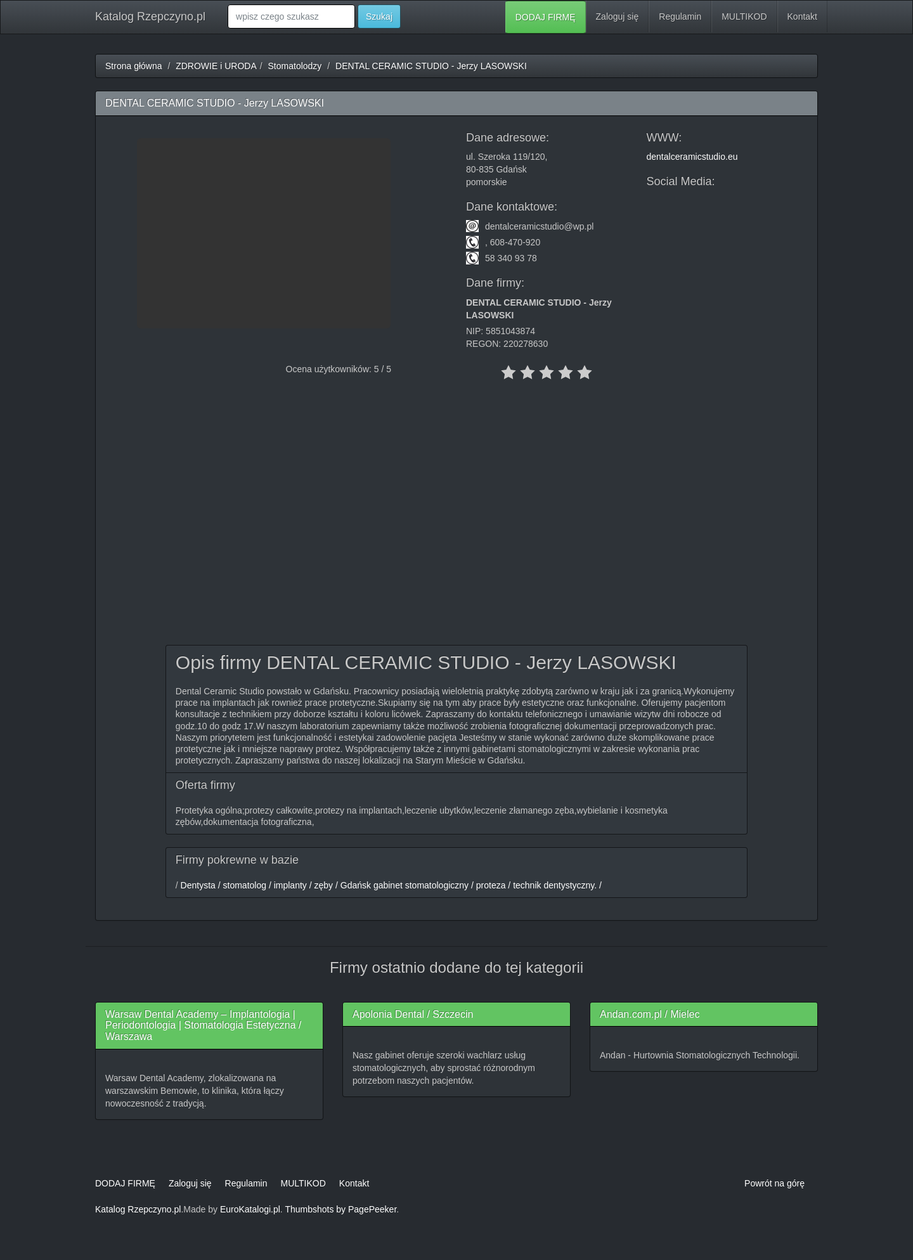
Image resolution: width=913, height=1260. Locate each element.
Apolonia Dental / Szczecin (413, 1014)
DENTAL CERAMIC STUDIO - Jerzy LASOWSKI (431, 66)
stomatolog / (246, 885)
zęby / (325, 885)
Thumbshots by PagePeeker (340, 1209)
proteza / (492, 885)
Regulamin (680, 16)
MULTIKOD (744, 16)
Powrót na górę (774, 1183)
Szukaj (379, 16)
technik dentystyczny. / (556, 885)
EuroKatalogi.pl (250, 1209)
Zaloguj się (617, 16)
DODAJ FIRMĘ (545, 17)
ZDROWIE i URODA (216, 66)
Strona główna (133, 66)
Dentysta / (199, 885)
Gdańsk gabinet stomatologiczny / (406, 885)
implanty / (291, 885)
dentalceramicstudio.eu (692, 157)
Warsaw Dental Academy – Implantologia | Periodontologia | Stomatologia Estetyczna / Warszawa (203, 1025)
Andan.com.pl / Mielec (649, 1014)
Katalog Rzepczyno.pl (150, 16)
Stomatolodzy (295, 66)
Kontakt (802, 16)
